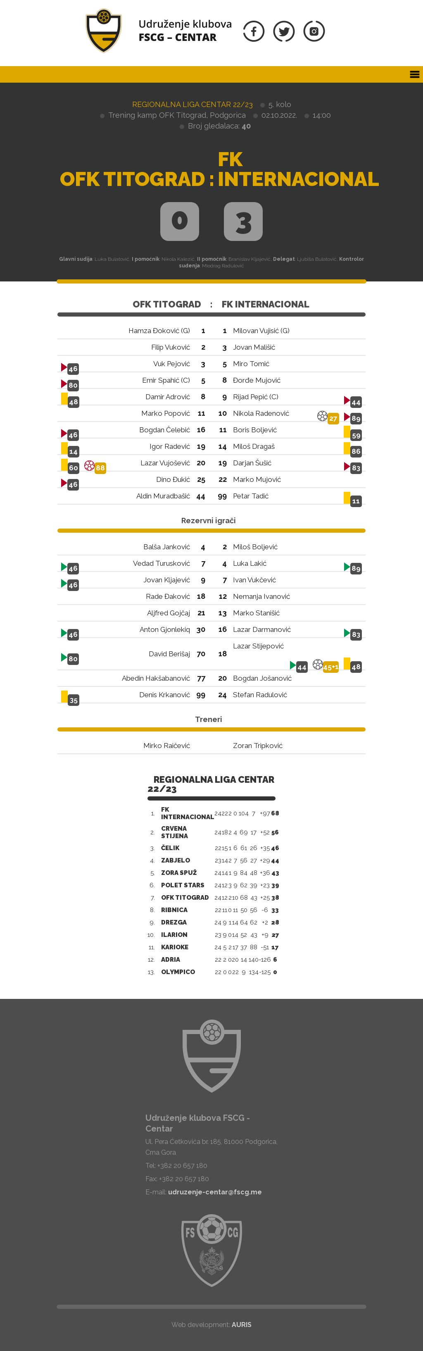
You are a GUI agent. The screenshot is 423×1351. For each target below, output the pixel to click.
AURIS (242, 1325)
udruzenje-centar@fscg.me (215, 1192)
